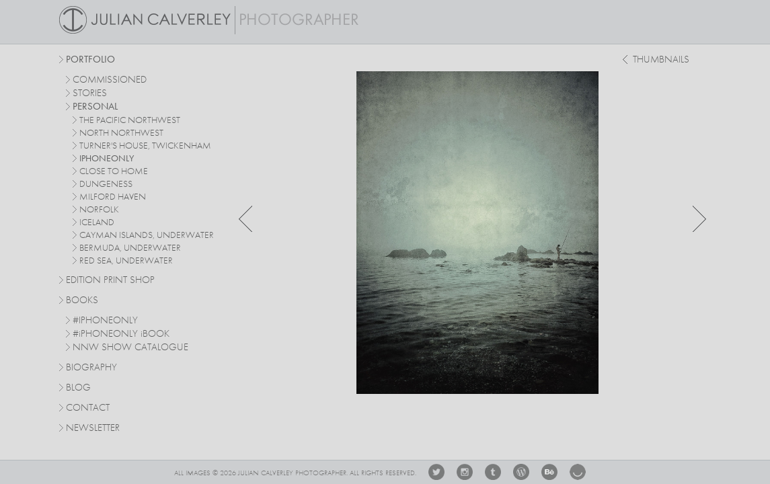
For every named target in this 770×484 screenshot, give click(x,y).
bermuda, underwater (130, 248)
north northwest (121, 133)
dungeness (105, 184)
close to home (113, 171)
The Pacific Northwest (129, 120)
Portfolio (90, 60)
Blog (78, 388)
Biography (91, 367)
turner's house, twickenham (145, 145)
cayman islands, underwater (146, 235)
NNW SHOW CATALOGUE (130, 348)
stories (90, 93)
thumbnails (661, 60)
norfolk (99, 209)
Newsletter (93, 428)
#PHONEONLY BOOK (121, 334)
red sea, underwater (126, 260)
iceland (96, 222)
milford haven (112, 197)
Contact (88, 408)
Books (82, 301)
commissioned (110, 80)
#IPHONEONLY (105, 321)
